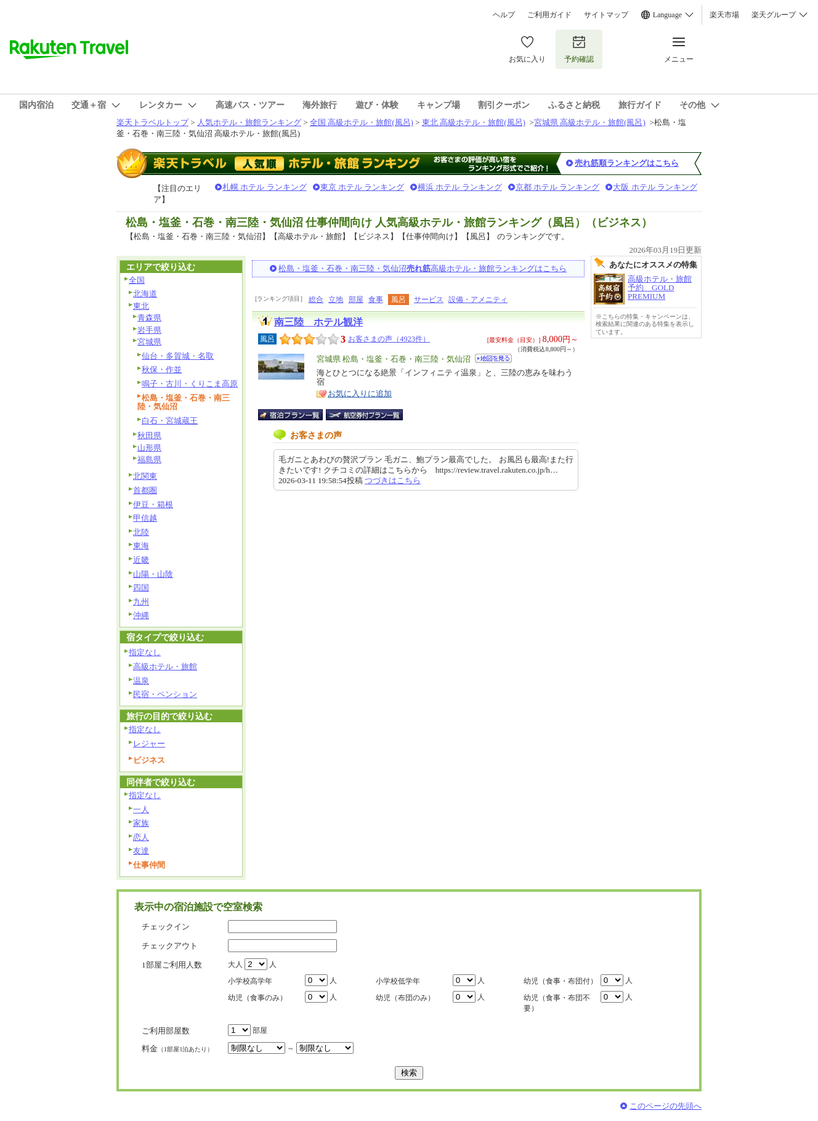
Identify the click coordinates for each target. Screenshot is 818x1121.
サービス (428, 299)
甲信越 (145, 518)
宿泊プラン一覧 (296, 414)
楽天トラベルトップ (152, 122)
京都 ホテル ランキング (558, 187)
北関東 (145, 476)
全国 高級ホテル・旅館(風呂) (361, 122)
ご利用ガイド (549, 14)
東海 (141, 545)
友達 (141, 850)
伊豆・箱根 (153, 504)
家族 (141, 823)
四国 (141, 587)
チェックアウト (170, 945)
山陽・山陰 (153, 574)
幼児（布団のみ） (405, 997)
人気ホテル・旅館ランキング (249, 122)
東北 (141, 306)
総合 (316, 299)
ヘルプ (504, 14)
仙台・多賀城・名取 (178, 356)
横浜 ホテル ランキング (460, 187)
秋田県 (149, 435)
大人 (235, 964)
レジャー (149, 743)
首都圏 (145, 490)
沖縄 (141, 615)
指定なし (145, 652)
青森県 (149, 317)
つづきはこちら (393, 480)
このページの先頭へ (666, 1106)
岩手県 (149, 330)
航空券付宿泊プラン (364, 414)
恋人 (141, 837)
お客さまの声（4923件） (389, 339)
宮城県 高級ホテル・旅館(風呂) (590, 122)
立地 (335, 299)
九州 (141, 601)
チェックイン (166, 926)
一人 (141, 809)
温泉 (141, 680)
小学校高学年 (250, 981)
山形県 (149, 447)
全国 (137, 280)
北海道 (145, 293)
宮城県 (149, 341)
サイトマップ (606, 14)
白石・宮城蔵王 (170, 420)
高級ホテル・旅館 (165, 666)
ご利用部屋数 (166, 1030)
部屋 (356, 299)
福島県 (149, 459)
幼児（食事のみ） (257, 997)
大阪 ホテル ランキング (655, 187)
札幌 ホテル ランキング (264, 187)
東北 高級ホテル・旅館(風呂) (473, 122)
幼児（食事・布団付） (560, 981)
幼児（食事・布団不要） (557, 1003)
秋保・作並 (162, 369)
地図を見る (493, 358)
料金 (177, 1048)
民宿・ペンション (165, 694)
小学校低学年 (398, 981)
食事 (375, 299)
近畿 (141, 560)
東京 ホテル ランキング (362, 187)
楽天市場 (724, 14)
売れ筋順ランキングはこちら (627, 163)
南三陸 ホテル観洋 (318, 322)
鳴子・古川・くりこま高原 (190, 383)
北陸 (141, 532)
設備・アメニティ (478, 299)
